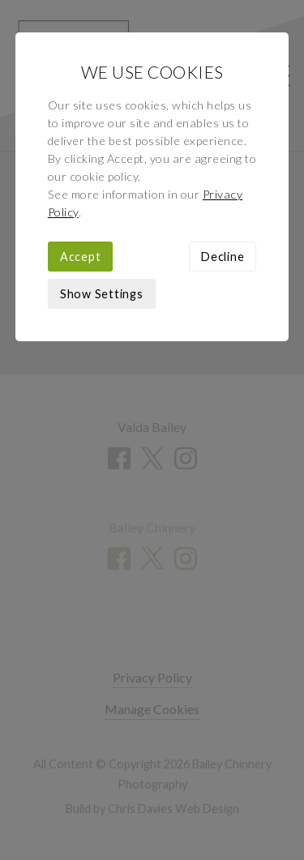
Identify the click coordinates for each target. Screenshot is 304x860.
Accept (80, 256)
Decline (222, 256)
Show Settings (101, 294)
